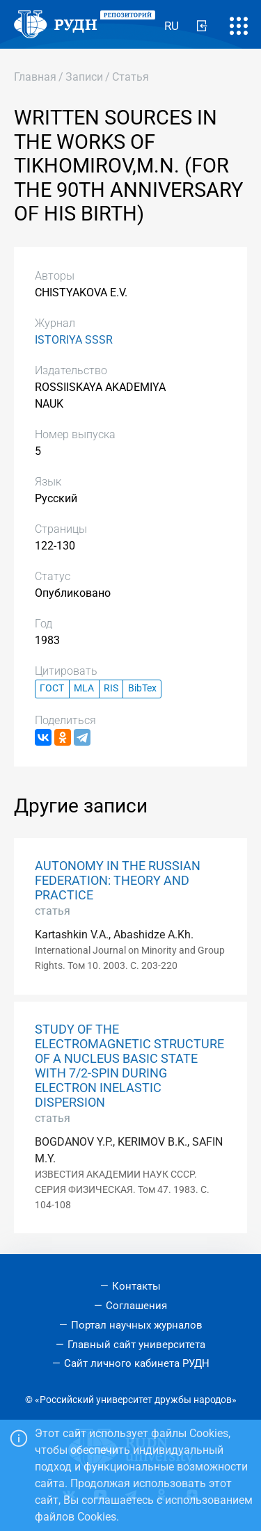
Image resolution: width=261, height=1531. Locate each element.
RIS (111, 688)
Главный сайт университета (136, 1344)
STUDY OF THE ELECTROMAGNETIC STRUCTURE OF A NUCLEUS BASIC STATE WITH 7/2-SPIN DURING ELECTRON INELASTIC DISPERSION (129, 1066)
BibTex (142, 688)
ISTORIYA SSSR (74, 339)
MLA (84, 688)
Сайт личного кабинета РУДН (136, 1363)
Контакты (136, 1286)
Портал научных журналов (137, 1325)
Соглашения (136, 1305)
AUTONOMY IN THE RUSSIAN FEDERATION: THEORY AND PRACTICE (117, 880)
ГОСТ (52, 688)
